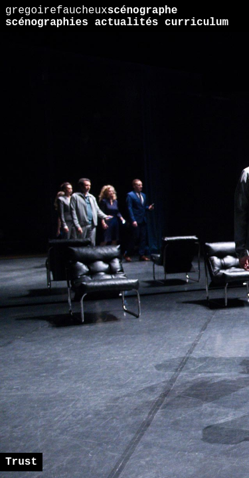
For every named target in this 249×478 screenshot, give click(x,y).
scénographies (46, 23)
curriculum (196, 23)
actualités (126, 23)
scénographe (91, 11)
